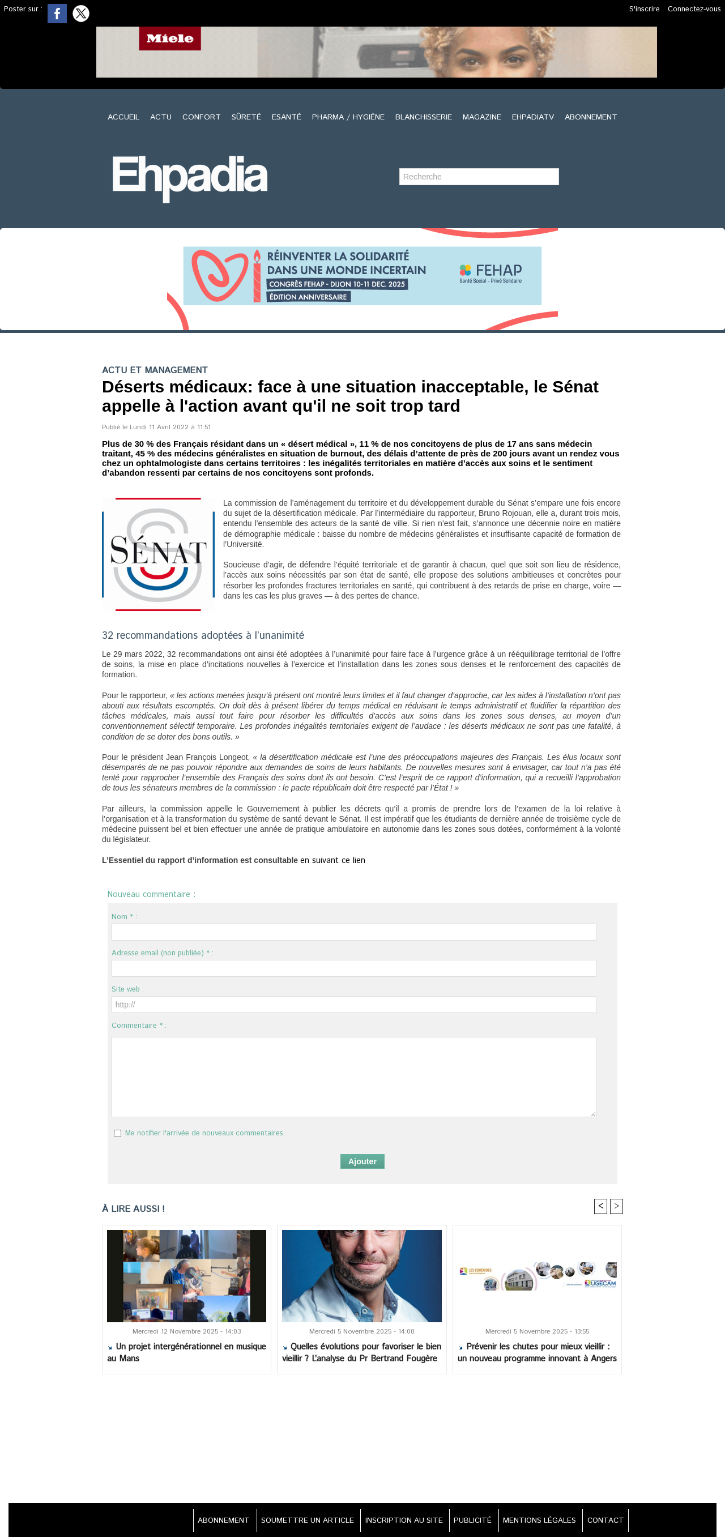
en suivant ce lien (328, 861)
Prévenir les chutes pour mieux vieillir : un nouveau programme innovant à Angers (537, 1354)
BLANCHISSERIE (425, 117)
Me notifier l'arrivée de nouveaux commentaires (204, 1133)
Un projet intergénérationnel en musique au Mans (186, 1354)
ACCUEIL (125, 117)
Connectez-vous (694, 9)
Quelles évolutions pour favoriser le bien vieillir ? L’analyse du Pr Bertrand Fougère (361, 1354)
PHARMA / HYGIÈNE (349, 117)
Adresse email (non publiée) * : (163, 953)
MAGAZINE (483, 117)
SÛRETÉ (248, 117)
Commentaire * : (139, 1025)
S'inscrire (644, 9)
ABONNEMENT (591, 117)
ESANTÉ (288, 117)
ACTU (162, 117)
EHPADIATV (534, 117)
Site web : (128, 989)
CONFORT (203, 117)
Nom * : (124, 917)
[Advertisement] (362, 1440)
